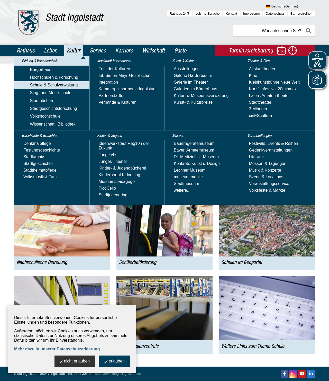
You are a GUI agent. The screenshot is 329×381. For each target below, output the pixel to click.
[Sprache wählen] (290, 6)
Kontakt (231, 13)
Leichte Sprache (208, 13)
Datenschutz (275, 13)
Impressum (251, 13)
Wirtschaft (153, 50)
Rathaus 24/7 (179, 13)
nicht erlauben (75, 361)
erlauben (114, 361)
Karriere (124, 50)
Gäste (180, 50)
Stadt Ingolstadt (25, 374)
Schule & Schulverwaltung (99, 68)
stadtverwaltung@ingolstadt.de (118, 374)
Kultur (73, 50)
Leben (50, 50)
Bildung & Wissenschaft (57, 68)
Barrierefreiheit (301, 13)
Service (98, 50)
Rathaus (25, 50)
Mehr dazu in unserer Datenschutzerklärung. (57, 349)
